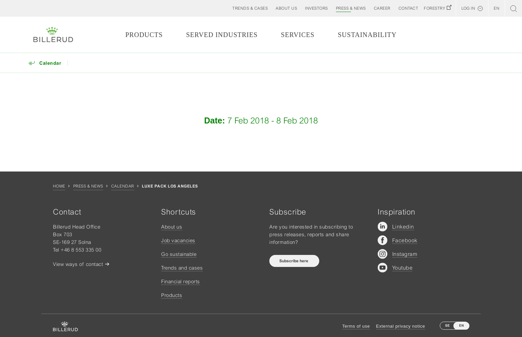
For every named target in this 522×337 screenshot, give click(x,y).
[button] (286, 8)
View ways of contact (78, 264)
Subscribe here (294, 261)
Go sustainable (178, 254)
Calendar (122, 186)
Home (59, 186)
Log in (468, 8)
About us (171, 227)
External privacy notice (400, 326)
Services (298, 34)
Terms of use (356, 326)
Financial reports (180, 281)
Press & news (88, 186)
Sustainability (367, 34)
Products (143, 34)
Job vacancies (178, 240)
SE (447, 325)
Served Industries (222, 34)
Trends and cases (182, 268)
